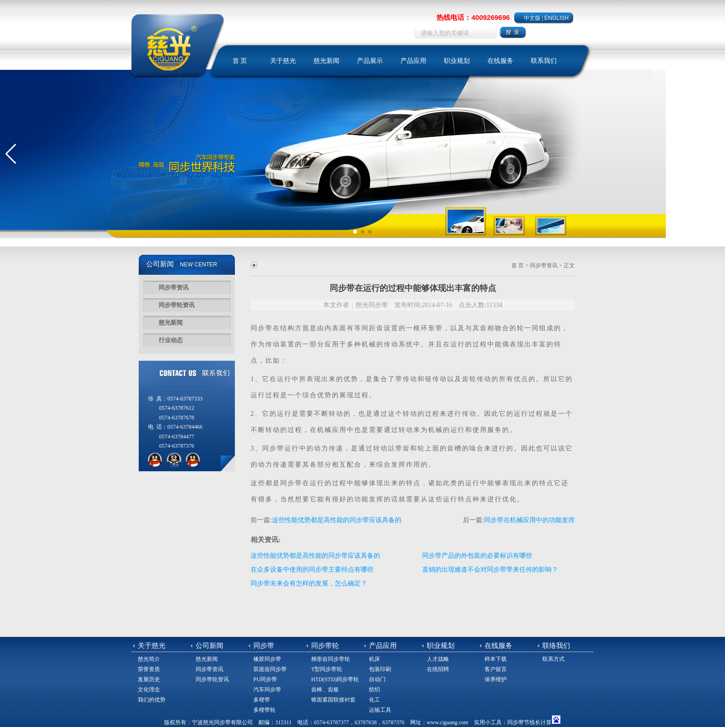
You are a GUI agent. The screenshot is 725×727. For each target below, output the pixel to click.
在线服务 (500, 60)
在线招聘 (438, 669)
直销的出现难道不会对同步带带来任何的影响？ (490, 569)
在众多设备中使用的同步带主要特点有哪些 (312, 569)
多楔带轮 (264, 710)
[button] (11, 154)
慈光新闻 (326, 60)
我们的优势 (152, 699)
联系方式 (553, 659)
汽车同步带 (267, 689)
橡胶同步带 (267, 659)
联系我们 (544, 60)
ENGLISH (556, 18)
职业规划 (457, 60)
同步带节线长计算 (529, 722)
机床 (374, 659)
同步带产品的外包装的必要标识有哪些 (477, 555)
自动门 (377, 679)
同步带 (262, 328)
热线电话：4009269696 (473, 17)
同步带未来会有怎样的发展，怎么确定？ (309, 583)
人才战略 (438, 659)
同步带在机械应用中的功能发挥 (529, 520)
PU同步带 (265, 679)
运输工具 (380, 710)
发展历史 (149, 679)
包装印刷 (380, 669)
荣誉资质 (149, 669)
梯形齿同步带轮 (330, 659)
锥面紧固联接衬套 (333, 699)
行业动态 (171, 340)
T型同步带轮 (326, 669)
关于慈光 (283, 60)
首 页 (240, 60)
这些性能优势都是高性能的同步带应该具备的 (336, 520)
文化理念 (149, 689)
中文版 (532, 18)
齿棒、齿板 (325, 689)
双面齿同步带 (270, 669)
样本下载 (496, 659)
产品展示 (370, 60)
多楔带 (261, 699)
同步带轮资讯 (177, 305)
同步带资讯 (174, 287)
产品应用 (413, 60)
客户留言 (496, 669)
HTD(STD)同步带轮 (335, 679)
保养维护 (496, 679)
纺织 (374, 689)
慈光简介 (149, 659)
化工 (374, 699)
